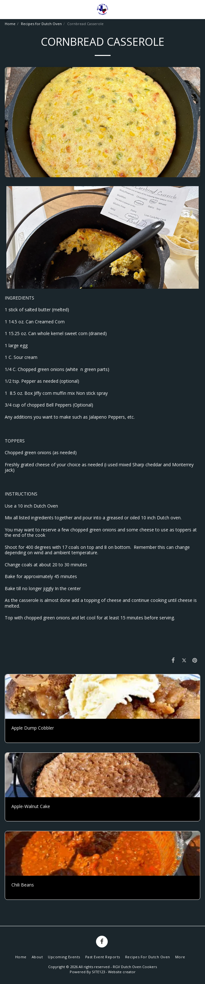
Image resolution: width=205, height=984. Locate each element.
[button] (7, 9)
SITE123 (98, 971)
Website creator (122, 971)
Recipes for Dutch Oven (41, 23)
